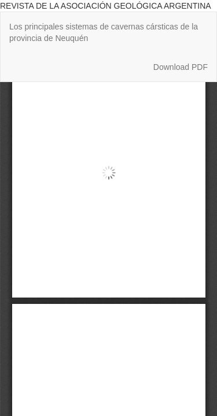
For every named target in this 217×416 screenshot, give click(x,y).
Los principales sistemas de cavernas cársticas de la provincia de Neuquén (103, 32)
